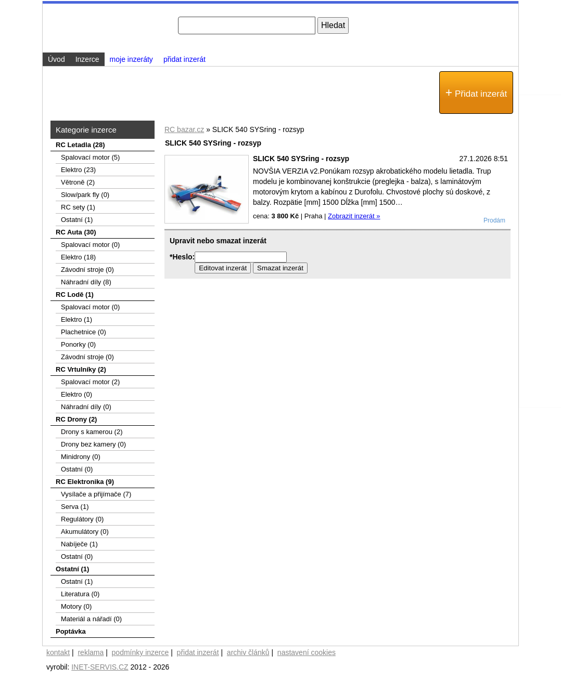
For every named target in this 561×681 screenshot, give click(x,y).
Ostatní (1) (77, 220)
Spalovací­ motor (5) (90, 157)
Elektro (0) (76, 394)
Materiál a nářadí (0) (91, 619)
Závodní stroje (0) (87, 269)
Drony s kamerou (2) (91, 432)
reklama (91, 652)
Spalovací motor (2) (90, 382)
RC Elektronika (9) (85, 482)
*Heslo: (182, 257)
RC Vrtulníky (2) (81, 369)
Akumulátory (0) (85, 531)
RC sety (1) (78, 207)
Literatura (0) (80, 594)
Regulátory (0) (82, 519)
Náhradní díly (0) (86, 407)
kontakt (58, 652)
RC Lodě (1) (75, 294)
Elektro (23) (78, 170)
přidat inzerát (184, 59)
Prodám (494, 220)
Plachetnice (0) (83, 332)
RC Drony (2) (76, 419)
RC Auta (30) (76, 232)
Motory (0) (76, 606)
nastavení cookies (306, 652)
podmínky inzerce (140, 652)
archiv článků (248, 652)
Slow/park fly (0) (85, 195)
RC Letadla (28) (80, 145)
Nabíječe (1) (79, 544)
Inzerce (87, 59)
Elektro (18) (78, 257)
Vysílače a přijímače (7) (96, 494)
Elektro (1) (76, 319)
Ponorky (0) (78, 344)
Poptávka (71, 631)
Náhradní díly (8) (86, 282)
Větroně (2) (78, 182)
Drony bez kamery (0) (93, 444)
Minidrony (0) (80, 457)
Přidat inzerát (476, 92)
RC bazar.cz (184, 129)
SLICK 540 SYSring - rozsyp (301, 158)
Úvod (56, 59)
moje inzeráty (131, 59)
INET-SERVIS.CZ (99, 667)
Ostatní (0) (77, 469)
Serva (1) (74, 506)
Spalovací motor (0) (90, 244)
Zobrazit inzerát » (354, 216)
